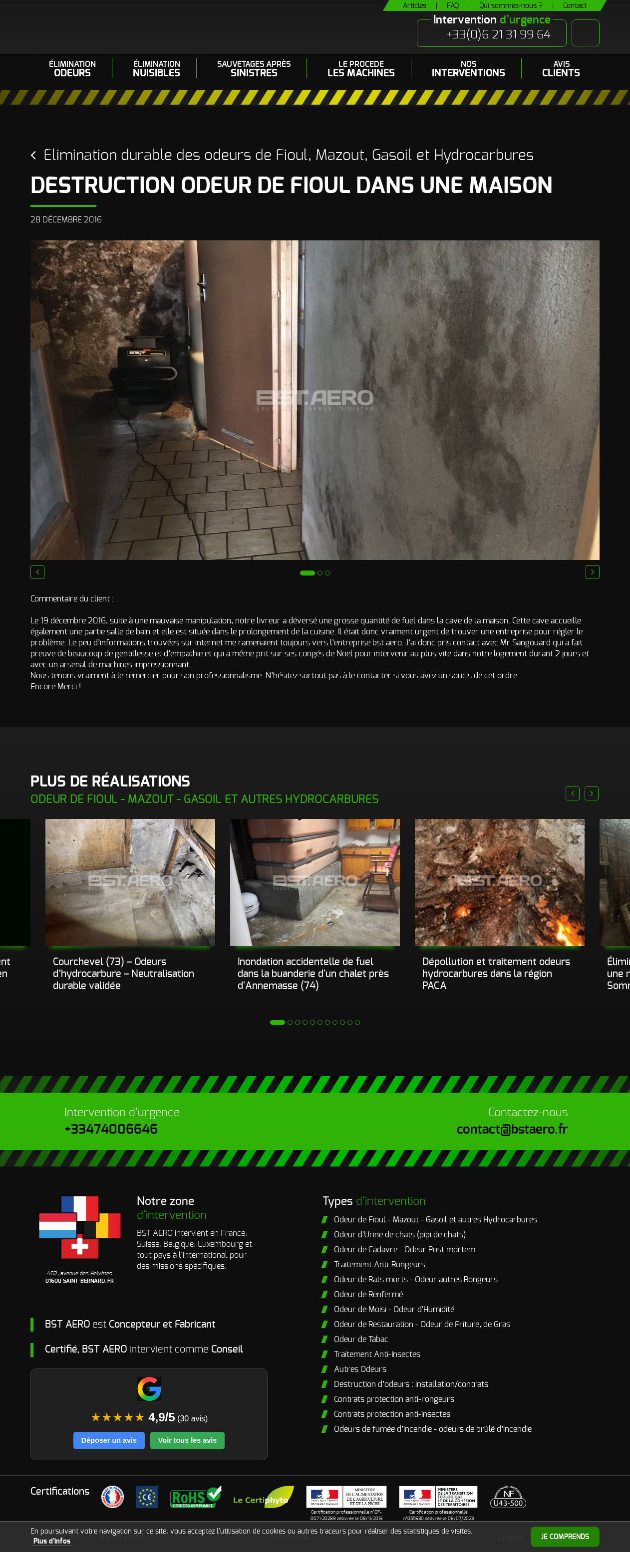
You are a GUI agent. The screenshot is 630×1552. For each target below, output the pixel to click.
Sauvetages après (254, 69)
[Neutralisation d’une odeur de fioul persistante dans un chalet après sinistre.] (315, 882)
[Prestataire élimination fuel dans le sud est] (500, 882)
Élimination (72, 69)
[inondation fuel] (130, 882)
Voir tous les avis (187, 1440)
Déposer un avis (109, 1440)
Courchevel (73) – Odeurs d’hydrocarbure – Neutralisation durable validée (123, 974)
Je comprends (565, 1537)
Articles (414, 5)
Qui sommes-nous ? (511, 5)
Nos (468, 69)
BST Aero (127, 27)
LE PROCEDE (361, 69)
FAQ (453, 5)
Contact (575, 5)
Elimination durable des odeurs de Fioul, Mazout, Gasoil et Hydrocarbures (288, 155)
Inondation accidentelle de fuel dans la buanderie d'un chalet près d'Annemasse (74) (313, 974)
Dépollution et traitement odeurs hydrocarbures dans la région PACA (496, 974)
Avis (561, 69)
